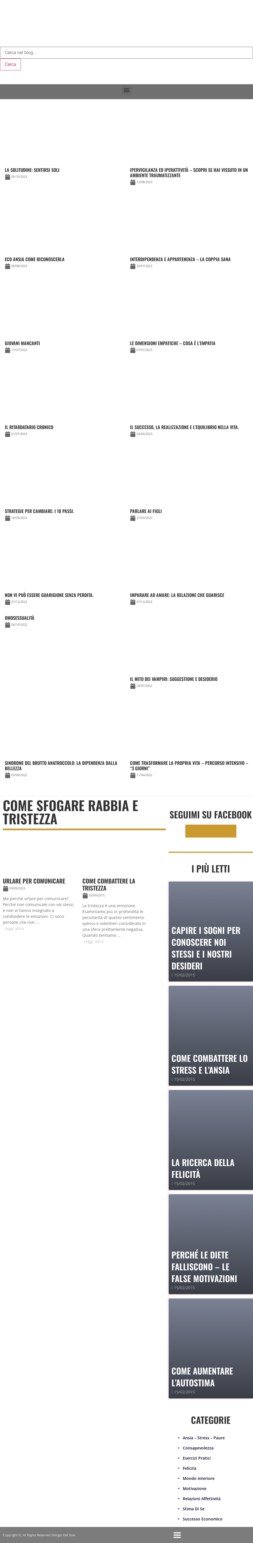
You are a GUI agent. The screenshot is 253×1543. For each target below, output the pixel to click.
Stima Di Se (193, 1508)
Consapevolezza (198, 1448)
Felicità (189, 1468)
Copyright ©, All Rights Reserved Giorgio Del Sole (39, 1535)
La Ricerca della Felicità (202, 1168)
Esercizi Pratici (197, 1458)
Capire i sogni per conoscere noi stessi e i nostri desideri (205, 948)
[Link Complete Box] (64, 622)
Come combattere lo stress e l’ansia (209, 1064)
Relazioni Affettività (202, 1498)
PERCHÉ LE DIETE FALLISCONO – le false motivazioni (204, 1266)
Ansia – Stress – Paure (204, 1437)
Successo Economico (203, 1519)
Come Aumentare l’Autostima (202, 1376)
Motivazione (194, 1488)
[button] (126, 90)
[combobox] (126, 53)
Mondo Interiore (199, 1478)
